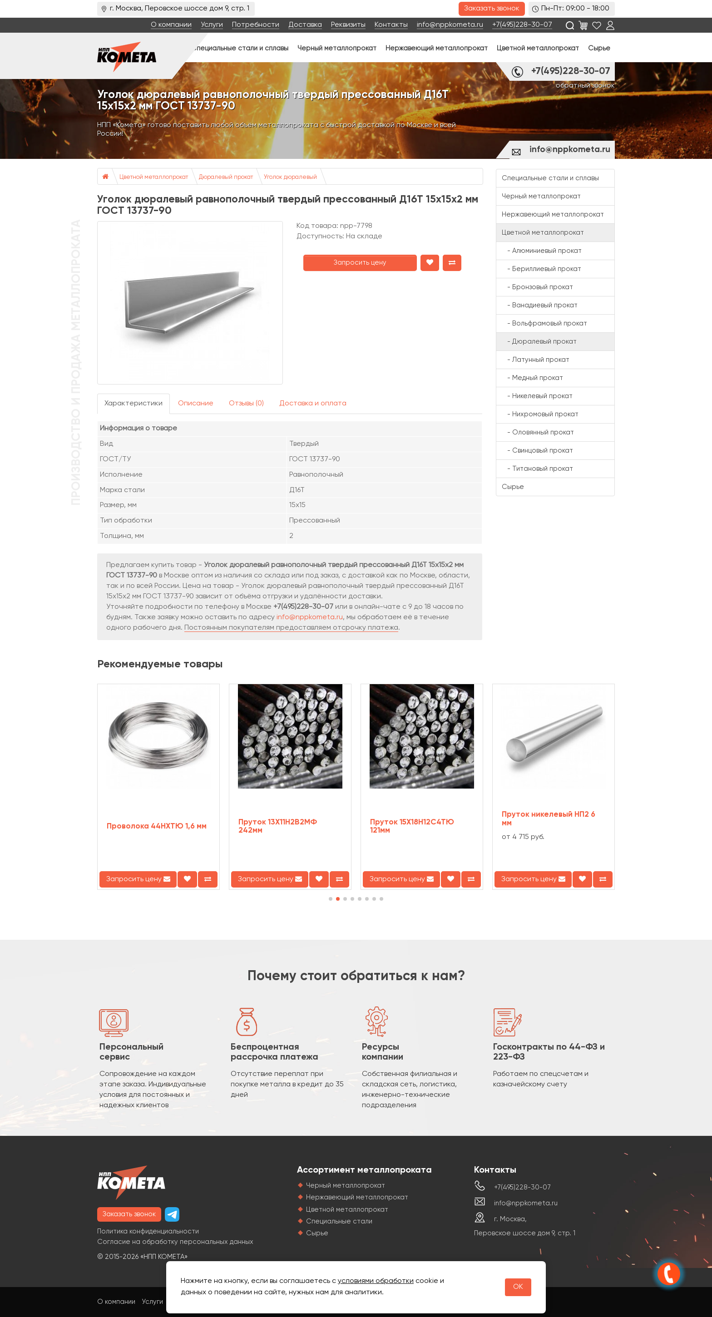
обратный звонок (585, 85)
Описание (195, 403)
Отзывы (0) (246, 403)
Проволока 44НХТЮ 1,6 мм (157, 826)
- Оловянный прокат (538, 432)
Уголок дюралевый (290, 177)
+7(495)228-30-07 (522, 25)
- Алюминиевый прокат (542, 250)
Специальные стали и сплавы (239, 48)
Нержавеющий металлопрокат (437, 48)
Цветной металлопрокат (538, 48)
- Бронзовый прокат (537, 287)
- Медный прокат (532, 378)
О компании (171, 25)
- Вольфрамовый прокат (544, 323)
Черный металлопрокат (336, 48)
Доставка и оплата (312, 403)
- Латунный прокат (535, 359)
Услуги (212, 25)
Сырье (599, 48)
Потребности (255, 25)
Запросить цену (360, 262)
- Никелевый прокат (537, 396)
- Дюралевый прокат (539, 341)
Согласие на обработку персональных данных (175, 1241)
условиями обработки (376, 1281)
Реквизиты (348, 25)
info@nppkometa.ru (450, 25)
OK (518, 1287)
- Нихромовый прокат (540, 414)
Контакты (391, 25)
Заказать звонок (491, 8)
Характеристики (133, 403)
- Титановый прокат (537, 468)
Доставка (305, 25)
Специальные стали (339, 1221)
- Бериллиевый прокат (541, 269)
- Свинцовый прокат (537, 450)
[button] (330, 899)
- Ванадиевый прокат (540, 305)
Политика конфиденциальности (148, 1231)
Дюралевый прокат (226, 177)
